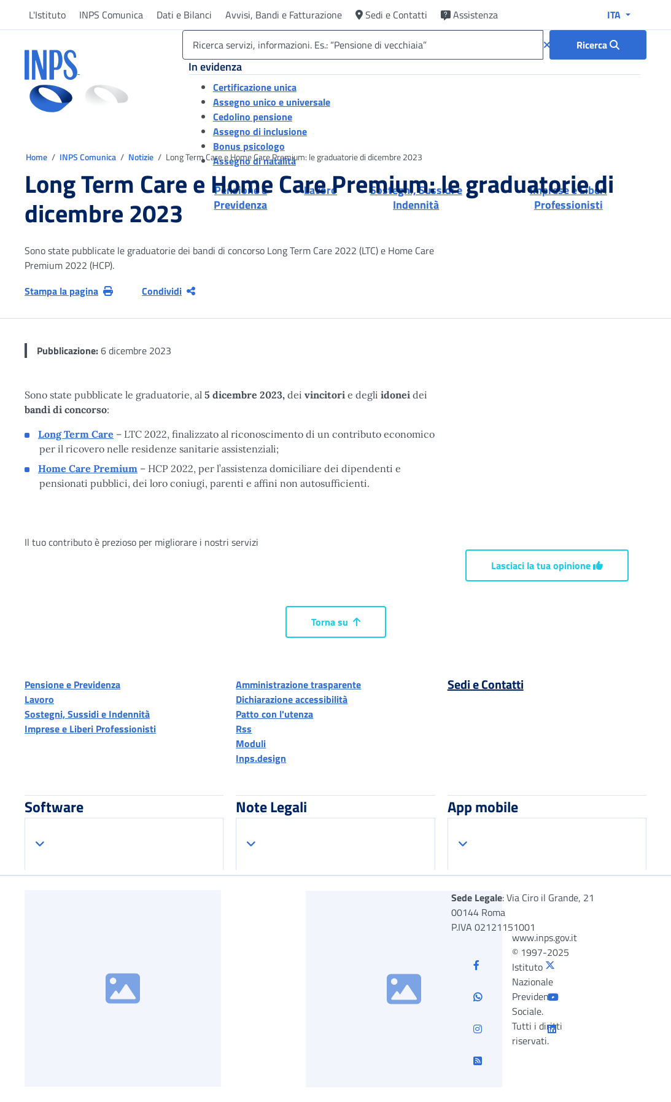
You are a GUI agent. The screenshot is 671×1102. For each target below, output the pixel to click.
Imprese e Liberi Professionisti (90, 728)
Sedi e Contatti (391, 14)
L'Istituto (47, 14)
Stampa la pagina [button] (69, 291)
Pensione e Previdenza (72, 684)
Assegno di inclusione (260, 131)
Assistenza (469, 14)
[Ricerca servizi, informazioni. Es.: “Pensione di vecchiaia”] (362, 45)
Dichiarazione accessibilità (291, 699)
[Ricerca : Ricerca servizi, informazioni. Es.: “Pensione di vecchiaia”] (597, 45)
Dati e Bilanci (184, 14)
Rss (244, 728)
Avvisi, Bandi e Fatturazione (283, 14)
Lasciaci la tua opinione (547, 565)
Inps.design (261, 758)
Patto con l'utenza (274, 714)
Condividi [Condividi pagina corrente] (168, 291)
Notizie (140, 156)
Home (37, 156)
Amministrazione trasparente (298, 684)
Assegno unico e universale (271, 102)
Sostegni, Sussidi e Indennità (87, 714)
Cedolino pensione (252, 116)
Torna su (335, 622)
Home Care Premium (88, 468)
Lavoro (39, 699)
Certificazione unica (255, 87)
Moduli (251, 743)
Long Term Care (76, 434)
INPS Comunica (111, 14)
